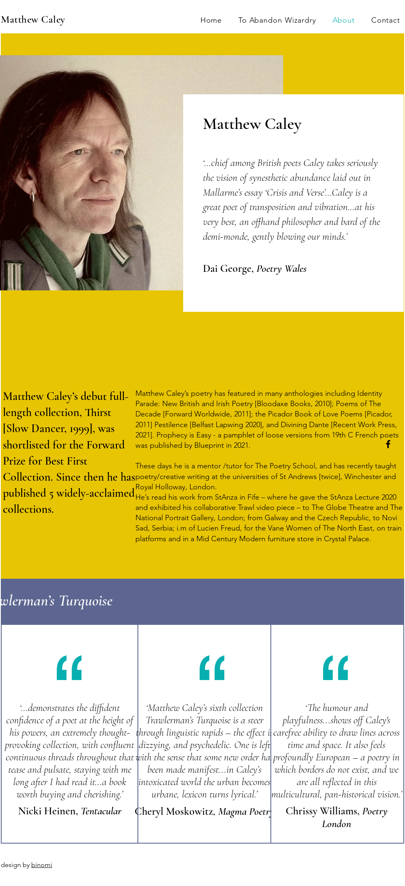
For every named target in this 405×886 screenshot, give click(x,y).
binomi (41, 865)
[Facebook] (388, 444)
